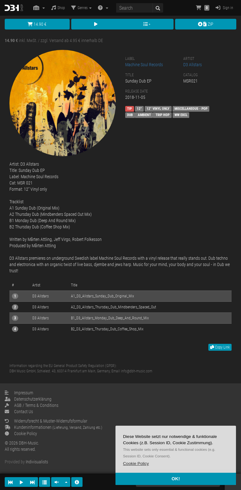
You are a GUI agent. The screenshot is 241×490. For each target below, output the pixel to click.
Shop (58, 7)
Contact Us (19, 411)
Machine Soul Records (144, 64)
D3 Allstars (192, 64)
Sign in (224, 7)
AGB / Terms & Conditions (31, 405)
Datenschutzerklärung (28, 399)
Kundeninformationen (53, 427)
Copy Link (220, 347)
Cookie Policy (21, 433)
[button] (136, 463)
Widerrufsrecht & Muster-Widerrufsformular (46, 420)
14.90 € (37, 24)
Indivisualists (37, 461)
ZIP (205, 24)
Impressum (19, 392)
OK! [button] (176, 478)
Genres (81, 7)
